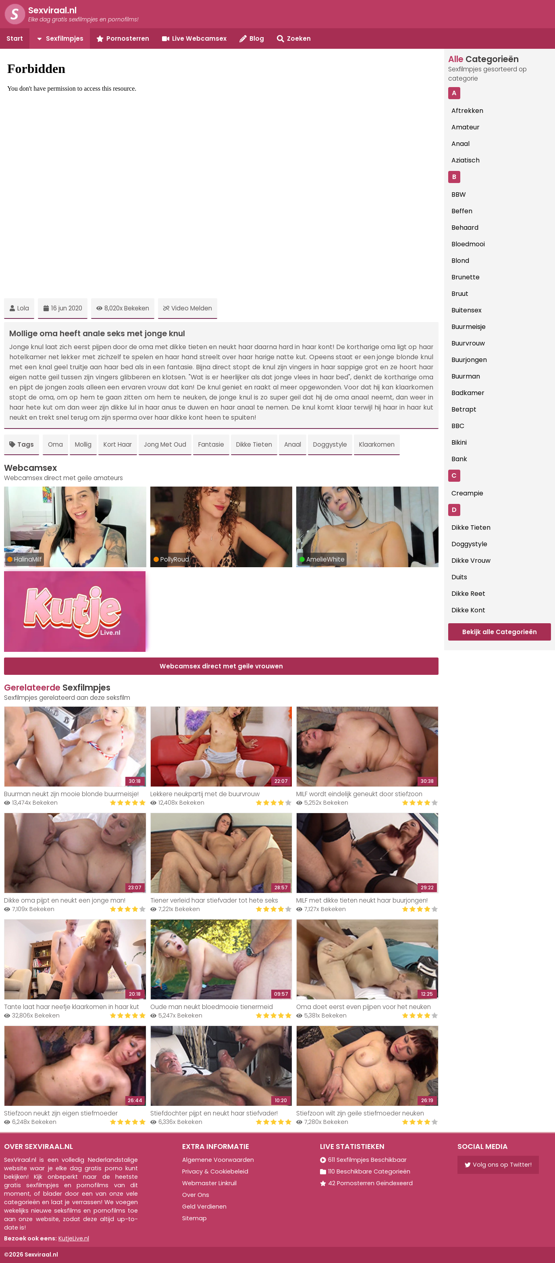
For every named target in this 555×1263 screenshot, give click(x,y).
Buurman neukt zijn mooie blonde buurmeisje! (71, 794)
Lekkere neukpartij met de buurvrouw (205, 794)
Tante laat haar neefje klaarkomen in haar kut (71, 1007)
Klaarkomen (377, 444)
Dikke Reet (468, 593)
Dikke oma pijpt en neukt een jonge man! (64, 900)
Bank (459, 459)
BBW (458, 194)
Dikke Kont (468, 610)
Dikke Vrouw (471, 560)
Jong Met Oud (165, 444)
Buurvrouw (468, 343)
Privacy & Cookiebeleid (215, 1171)
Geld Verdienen (204, 1207)
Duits (459, 577)
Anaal (292, 444)
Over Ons (195, 1195)
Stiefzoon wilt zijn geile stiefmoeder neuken (360, 1113)
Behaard (464, 227)
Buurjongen (469, 359)
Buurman (465, 376)
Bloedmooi (468, 244)
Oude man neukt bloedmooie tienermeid (211, 1007)
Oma (55, 444)
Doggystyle (330, 444)
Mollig (83, 444)
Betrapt (463, 409)
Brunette (465, 277)
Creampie (467, 493)
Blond (460, 260)
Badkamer (467, 392)
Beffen (461, 211)
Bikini (459, 442)
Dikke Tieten (254, 444)
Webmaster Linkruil (209, 1183)
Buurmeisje (468, 326)
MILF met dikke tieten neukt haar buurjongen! (362, 900)
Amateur (465, 127)
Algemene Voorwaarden (218, 1160)
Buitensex (466, 310)
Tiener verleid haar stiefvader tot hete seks (214, 900)
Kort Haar (118, 444)
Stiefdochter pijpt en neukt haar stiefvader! (214, 1113)
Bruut (459, 293)
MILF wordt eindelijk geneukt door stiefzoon (359, 794)
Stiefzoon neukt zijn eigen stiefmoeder (61, 1113)
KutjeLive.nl (73, 1238)
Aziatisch (465, 160)
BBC (457, 426)
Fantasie (211, 444)
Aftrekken (467, 110)
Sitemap (194, 1218)
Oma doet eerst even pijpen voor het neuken (363, 1007)
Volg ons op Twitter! (498, 1165)
